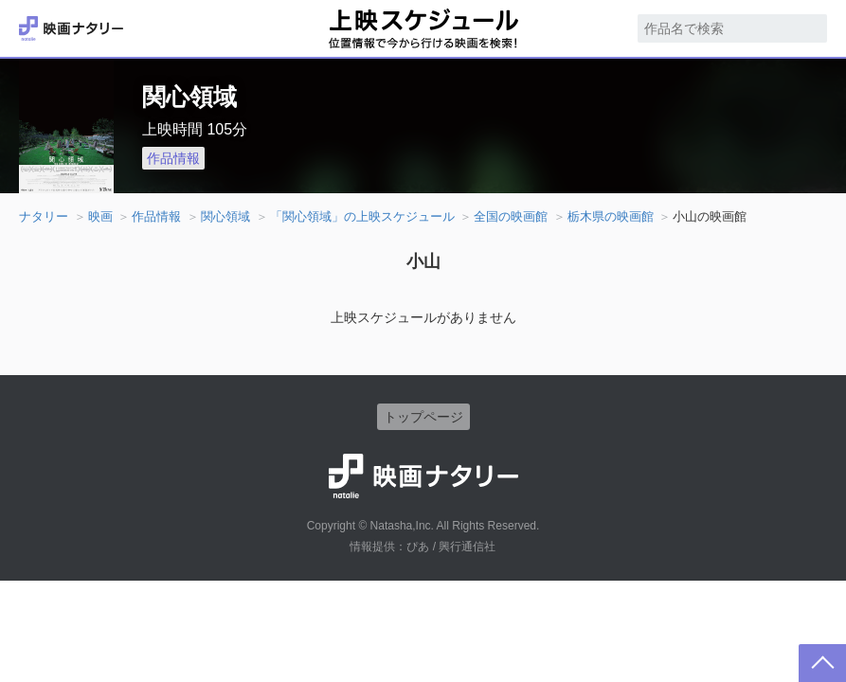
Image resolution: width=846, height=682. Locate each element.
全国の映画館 (511, 216)
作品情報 (173, 158)
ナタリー (43, 216)
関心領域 (225, 216)
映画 (100, 216)
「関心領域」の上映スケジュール (362, 216)
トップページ (423, 416)
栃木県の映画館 (610, 216)
